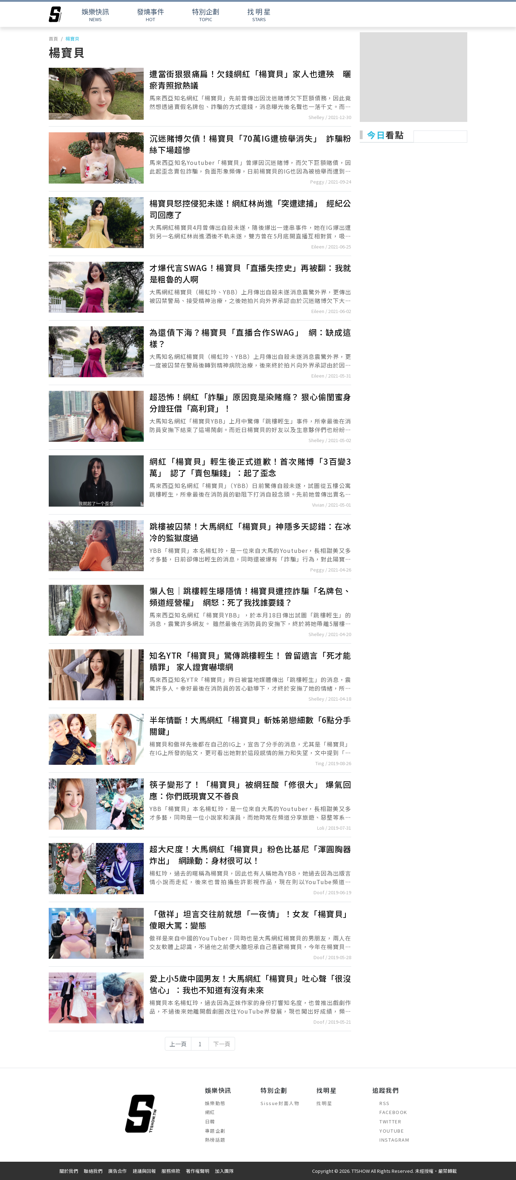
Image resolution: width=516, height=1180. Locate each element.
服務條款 (171, 1170)
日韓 (210, 1121)
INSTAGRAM (390, 1139)
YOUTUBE (388, 1130)
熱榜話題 (215, 1139)
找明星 (324, 1103)
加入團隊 (224, 1170)
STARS (259, 14)
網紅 (210, 1112)
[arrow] (55, 14)
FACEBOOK (389, 1112)
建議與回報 (144, 1170)
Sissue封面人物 (280, 1103)
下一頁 (221, 1043)
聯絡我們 (93, 1170)
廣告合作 (117, 1170)
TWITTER (386, 1121)
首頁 (53, 38)
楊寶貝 (73, 38)
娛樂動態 (215, 1103)
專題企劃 (215, 1130)
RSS (381, 1103)
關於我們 (68, 1170)
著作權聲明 (197, 1170)
